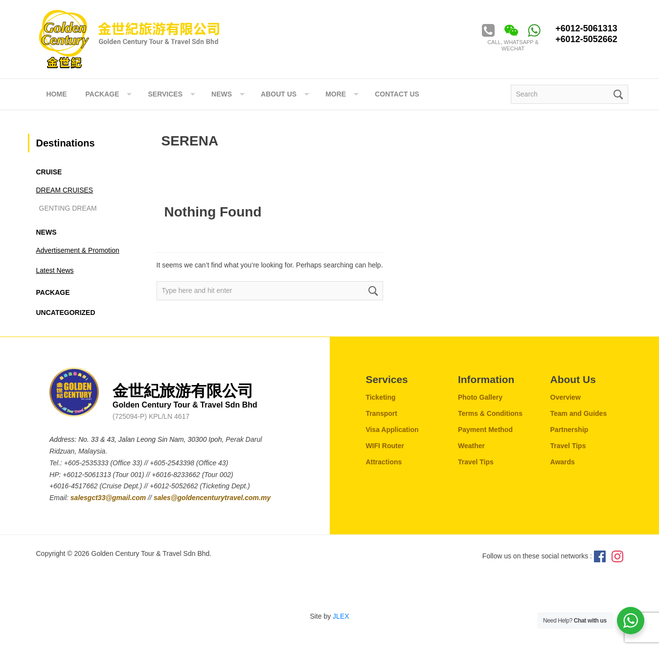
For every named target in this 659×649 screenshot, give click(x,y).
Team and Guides (578, 413)
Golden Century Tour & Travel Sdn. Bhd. (129, 39)
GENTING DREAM (68, 208)
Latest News (55, 270)
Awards (562, 462)
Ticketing (380, 397)
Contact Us (397, 94)
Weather (471, 446)
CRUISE (49, 172)
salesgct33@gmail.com (109, 498)
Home (56, 94)
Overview (565, 397)
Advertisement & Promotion (77, 250)
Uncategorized (65, 312)
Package (102, 94)
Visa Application (391, 429)
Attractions (383, 462)
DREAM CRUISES (64, 190)
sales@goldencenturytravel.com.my (212, 498)
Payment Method (485, 429)
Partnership (569, 429)
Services (165, 94)
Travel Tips (476, 462)
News (46, 232)
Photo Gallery (480, 397)
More (335, 94)
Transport (381, 413)
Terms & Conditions (490, 413)
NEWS (221, 94)
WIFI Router (384, 446)
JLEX (341, 616)
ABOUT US (278, 94)
